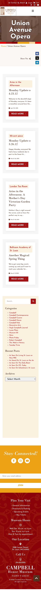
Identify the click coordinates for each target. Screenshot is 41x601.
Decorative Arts (15, 325)
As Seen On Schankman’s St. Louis (22, 368)
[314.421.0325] (20, 559)
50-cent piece (16, 136)
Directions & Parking (20, 509)
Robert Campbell (15, 340)
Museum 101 (13, 333)
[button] (26, 11)
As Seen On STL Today (17, 365)
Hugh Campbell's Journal (18, 328)
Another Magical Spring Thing (19, 257)
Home (3, 46)
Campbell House (15, 320)
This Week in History (16, 343)
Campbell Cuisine (15, 318)
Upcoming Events (21, 512)
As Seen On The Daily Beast (19, 363)
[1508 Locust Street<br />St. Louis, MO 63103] (20, 544)
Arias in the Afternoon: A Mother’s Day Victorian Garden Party (19, 198)
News (11, 335)
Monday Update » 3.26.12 (20, 142)
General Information (20, 506)
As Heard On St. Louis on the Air (21, 360)
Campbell (12, 313)
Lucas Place (13, 330)
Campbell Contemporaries (18, 315)
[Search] (33, 301)
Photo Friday (14, 338)
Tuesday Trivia (14, 345)
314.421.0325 (20, 563)
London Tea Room (18, 186)
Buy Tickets (20, 515)
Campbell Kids (14, 323)
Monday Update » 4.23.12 (20, 91)
